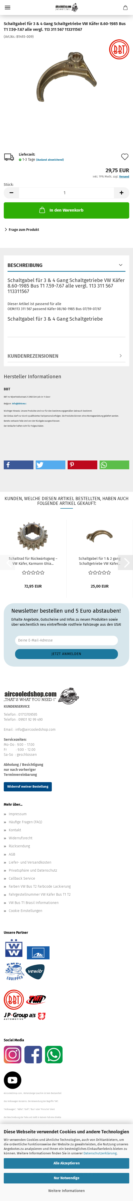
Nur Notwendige (66, 1178)
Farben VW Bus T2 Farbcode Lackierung (40, 886)
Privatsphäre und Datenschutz (33, 870)
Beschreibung (25, 265)
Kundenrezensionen (33, 356)
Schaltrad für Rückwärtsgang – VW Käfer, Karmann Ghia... (33, 561)
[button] (11, 193)
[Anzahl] (66, 193)
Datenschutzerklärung (100, 1153)
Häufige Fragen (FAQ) (25, 822)
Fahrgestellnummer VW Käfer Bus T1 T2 (40, 894)
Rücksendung (19, 846)
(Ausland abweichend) (50, 159)
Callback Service (22, 878)
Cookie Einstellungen (25, 911)
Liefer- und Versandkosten (30, 862)
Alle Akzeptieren (67, 1163)
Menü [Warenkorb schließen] (7, 7)
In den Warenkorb (60, 210)
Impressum (18, 814)
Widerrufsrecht (20, 838)
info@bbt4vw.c (19, 404)
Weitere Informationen (66, 1191)
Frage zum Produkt (24, 230)
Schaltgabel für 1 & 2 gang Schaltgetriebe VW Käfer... (99, 561)
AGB (12, 854)
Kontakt (15, 830)
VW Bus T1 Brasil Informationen (34, 903)
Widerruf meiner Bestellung (27, 786)
